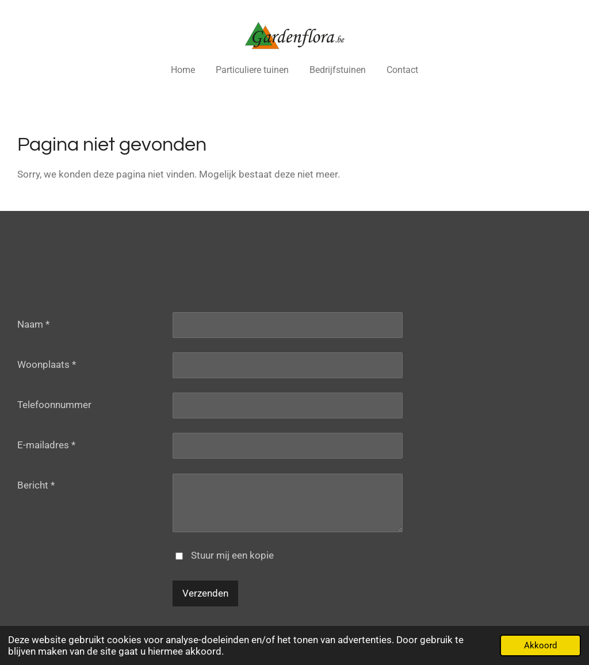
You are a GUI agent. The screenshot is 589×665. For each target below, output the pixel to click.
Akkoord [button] (540, 645)
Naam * (33, 324)
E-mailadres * (46, 445)
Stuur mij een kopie (232, 555)
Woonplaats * (46, 364)
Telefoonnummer (54, 404)
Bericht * (36, 485)
